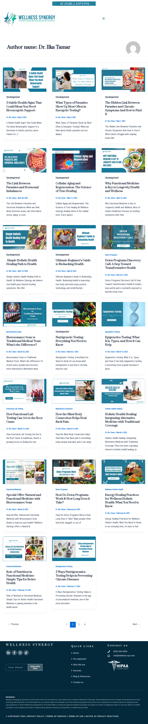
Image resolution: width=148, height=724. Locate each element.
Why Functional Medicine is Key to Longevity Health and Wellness (120, 189)
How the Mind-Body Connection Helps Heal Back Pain (72, 425)
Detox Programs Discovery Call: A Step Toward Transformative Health (122, 269)
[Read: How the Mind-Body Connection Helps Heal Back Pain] (74, 398)
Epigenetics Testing (113, 339)
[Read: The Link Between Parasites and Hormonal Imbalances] (24, 160)
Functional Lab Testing (15, 416)
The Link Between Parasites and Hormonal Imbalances (23, 187)
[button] (103, 18)
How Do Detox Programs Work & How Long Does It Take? (73, 506)
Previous (14, 631)
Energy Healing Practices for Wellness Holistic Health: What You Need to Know (123, 508)
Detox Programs (111, 258)
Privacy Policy (35, 716)
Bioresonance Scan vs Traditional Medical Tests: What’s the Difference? (24, 348)
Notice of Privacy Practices (102, 716)
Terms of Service (56, 716)
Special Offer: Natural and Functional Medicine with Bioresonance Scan (24, 506)
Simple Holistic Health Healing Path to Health (22, 266)
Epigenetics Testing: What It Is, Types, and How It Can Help (123, 348)
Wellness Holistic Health (115, 497)
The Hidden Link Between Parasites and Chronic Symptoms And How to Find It (122, 108)
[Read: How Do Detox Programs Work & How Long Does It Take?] (74, 479)
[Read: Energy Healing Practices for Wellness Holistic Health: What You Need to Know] (123, 479)
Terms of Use (76, 716)
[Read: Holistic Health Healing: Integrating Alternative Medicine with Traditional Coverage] (123, 398)
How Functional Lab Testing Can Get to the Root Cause (21, 425)
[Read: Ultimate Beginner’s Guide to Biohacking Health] (74, 240)
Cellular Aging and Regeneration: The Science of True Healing (72, 187)
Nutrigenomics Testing (65, 573)
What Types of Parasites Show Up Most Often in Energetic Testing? (73, 106)
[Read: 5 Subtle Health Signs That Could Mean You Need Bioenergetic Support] (24, 79)
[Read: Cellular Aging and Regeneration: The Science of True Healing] (74, 160)
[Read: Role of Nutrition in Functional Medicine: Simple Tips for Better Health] (24, 556)
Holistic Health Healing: (114, 416)
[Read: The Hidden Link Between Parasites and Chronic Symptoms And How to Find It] (123, 79)
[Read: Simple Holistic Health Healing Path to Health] (24, 240)
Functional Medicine (14, 497)
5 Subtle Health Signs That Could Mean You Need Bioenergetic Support (21, 108)
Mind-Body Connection (65, 416)
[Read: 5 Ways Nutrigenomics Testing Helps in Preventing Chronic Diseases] (74, 556)
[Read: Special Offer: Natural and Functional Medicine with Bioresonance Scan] (24, 479)
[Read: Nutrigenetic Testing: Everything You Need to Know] (74, 321)
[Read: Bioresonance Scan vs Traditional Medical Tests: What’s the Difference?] (24, 321)
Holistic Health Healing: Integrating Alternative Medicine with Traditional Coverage (122, 427)
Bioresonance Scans (14, 339)
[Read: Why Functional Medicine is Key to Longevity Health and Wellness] (123, 160)
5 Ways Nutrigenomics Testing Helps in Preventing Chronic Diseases (71, 584)
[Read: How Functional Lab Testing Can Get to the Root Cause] (24, 398)
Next (136, 631)
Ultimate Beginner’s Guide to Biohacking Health (70, 268)
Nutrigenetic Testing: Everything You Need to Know (72, 348)
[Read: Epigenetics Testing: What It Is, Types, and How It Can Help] (123, 321)
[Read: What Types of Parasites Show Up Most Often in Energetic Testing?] (74, 79)
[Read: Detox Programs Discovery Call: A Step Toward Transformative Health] (123, 240)
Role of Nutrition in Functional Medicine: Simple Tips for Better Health (21, 584)
